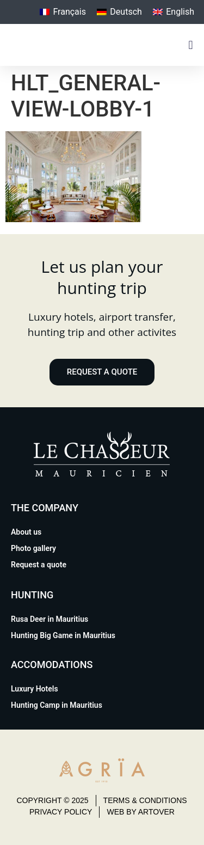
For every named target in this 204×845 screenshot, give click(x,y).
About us (26, 532)
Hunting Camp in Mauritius (56, 705)
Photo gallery (33, 548)
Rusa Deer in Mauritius (49, 619)
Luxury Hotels (34, 688)
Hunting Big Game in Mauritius (63, 635)
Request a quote (38, 564)
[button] (191, 45)
